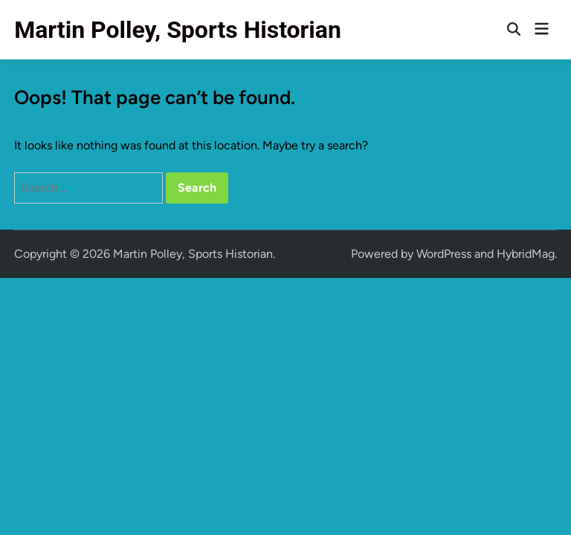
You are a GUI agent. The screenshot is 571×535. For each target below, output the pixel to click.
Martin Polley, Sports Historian (177, 30)
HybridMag (526, 254)
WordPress (443, 254)
